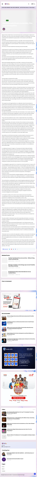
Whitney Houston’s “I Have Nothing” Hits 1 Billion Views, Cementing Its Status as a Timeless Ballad (20, 418)
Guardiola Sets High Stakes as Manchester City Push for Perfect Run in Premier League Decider (21, 339)
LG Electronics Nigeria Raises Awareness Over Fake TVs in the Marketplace (19, 430)
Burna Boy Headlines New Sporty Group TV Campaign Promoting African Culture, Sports (20, 413)
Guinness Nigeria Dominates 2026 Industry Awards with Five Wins (20, 316)
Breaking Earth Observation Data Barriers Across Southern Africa (19, 272)
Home (4, 20)
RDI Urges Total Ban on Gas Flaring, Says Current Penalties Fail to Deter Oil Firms (21, 265)
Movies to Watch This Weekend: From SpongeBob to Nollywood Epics (21, 434)
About (3, 468)
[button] (17, 249)
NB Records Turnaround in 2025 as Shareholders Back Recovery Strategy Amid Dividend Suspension (20, 328)
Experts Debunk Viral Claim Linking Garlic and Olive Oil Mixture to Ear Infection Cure (20, 334)
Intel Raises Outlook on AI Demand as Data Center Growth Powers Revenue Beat (20, 322)
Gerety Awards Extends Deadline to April (15, 458)
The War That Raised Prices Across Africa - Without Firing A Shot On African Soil (21, 258)
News (7, 20)
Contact (3, 471)
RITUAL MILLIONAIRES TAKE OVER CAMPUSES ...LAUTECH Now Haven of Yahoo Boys (18, 7)
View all (34, 255)
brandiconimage (21, 474)
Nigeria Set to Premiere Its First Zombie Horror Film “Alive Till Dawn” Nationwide (21, 424)
